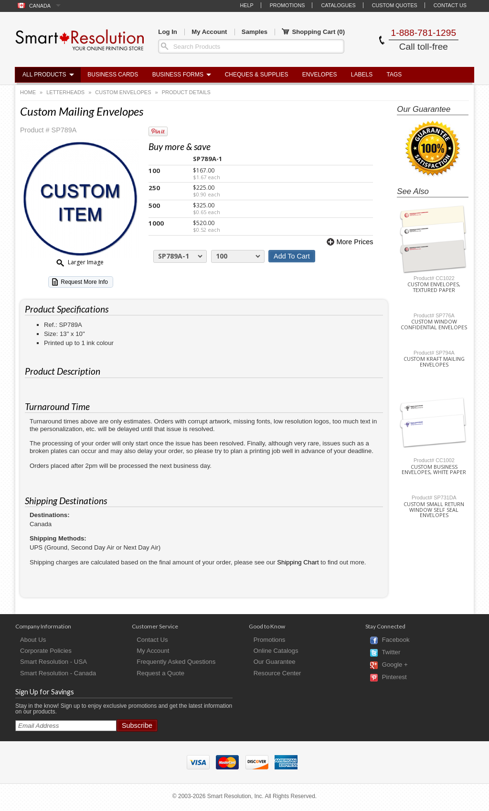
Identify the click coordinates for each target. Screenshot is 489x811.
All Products (44, 74)
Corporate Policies (46, 650)
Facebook (396, 640)
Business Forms (177, 74)
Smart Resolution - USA (53, 661)
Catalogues (338, 5)
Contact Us (450, 5)
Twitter (391, 652)
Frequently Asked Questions (176, 661)
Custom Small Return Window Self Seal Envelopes (434, 510)
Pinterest (394, 677)
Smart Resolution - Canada (58, 673)
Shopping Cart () (313, 32)
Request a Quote (160, 673)
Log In (167, 32)
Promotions (287, 5)
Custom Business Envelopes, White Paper (434, 470)
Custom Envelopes (123, 92)
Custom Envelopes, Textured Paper (433, 287)
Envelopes (319, 74)
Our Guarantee (275, 661)
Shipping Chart (298, 562)
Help (246, 5)
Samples (254, 32)
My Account (209, 32)
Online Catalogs (276, 650)
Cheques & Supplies (256, 74)
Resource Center (277, 673)
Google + (395, 665)
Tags (394, 74)
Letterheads (65, 92)
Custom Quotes (394, 5)
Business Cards (112, 74)
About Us (33, 639)
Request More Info (84, 282)
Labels (361, 74)
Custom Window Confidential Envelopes (434, 324)
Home (28, 92)
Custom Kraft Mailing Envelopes (434, 362)
